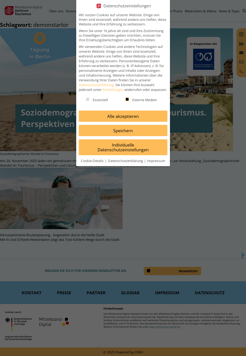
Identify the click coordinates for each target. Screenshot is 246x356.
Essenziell (97, 100)
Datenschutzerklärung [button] (126, 160)
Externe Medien (141, 100)
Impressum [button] (156, 160)
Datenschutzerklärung (96, 85)
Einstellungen (113, 89)
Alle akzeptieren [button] (123, 116)
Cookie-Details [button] (93, 160)
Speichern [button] (123, 130)
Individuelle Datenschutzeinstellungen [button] (123, 147)
